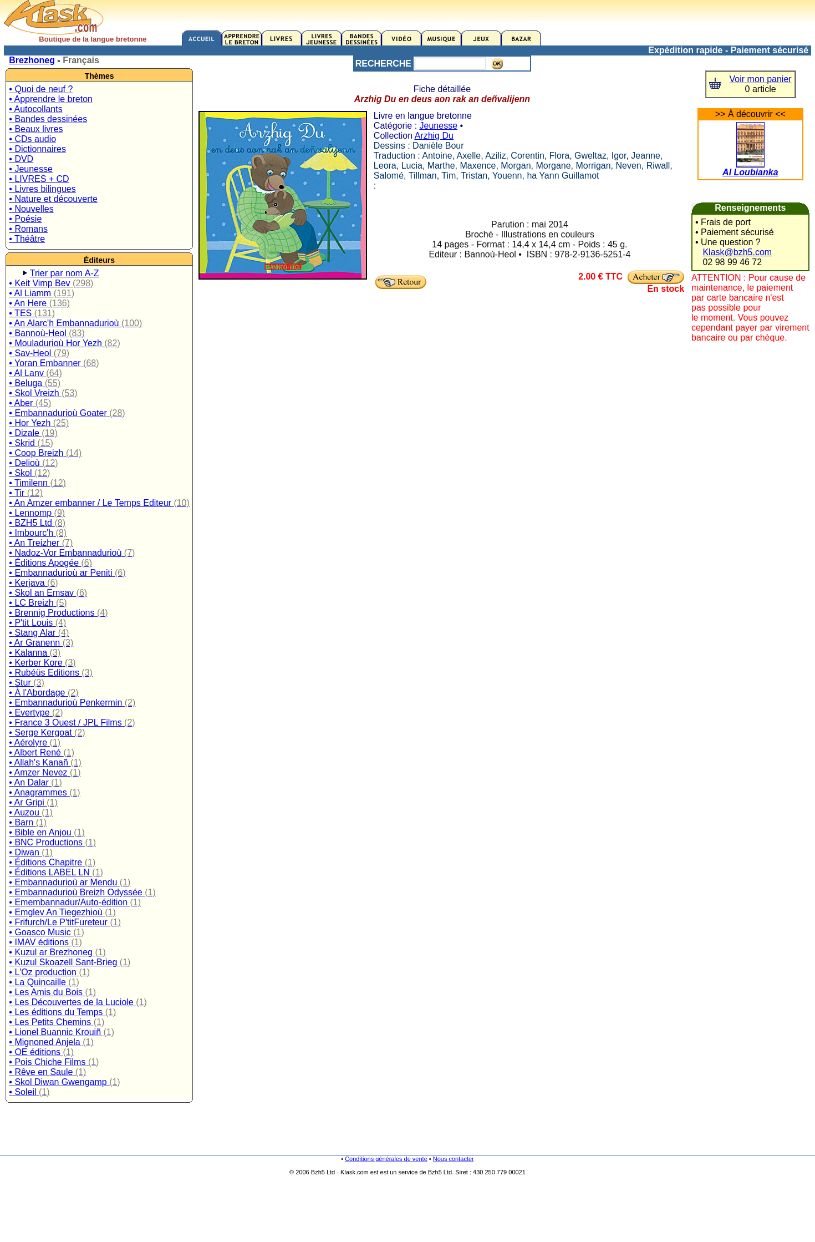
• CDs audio (32, 139)
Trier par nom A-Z (64, 273)
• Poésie (25, 219)
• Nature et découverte (53, 199)
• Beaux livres (36, 129)
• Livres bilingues (42, 189)
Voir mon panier (761, 79)
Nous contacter (453, 1158)
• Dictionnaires (37, 149)
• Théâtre (27, 239)
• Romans (28, 229)
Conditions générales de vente (386, 1158)
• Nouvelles (31, 209)
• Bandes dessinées (48, 119)
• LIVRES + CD (39, 179)
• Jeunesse (31, 169)
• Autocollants (35, 109)
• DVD (21, 159)
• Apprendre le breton (51, 99)
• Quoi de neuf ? (41, 89)
